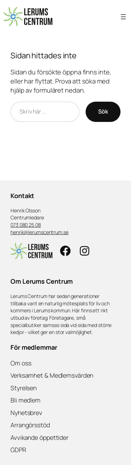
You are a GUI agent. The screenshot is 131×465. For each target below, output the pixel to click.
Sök (103, 111)
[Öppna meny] (123, 17)
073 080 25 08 (25, 224)
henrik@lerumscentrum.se (39, 232)
